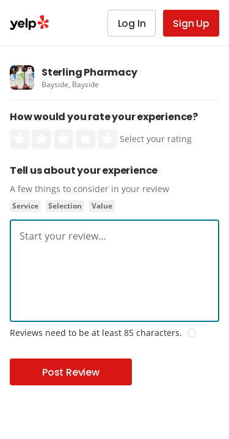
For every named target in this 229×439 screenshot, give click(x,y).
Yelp (29, 23)
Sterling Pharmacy (89, 72)
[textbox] (114, 236)
